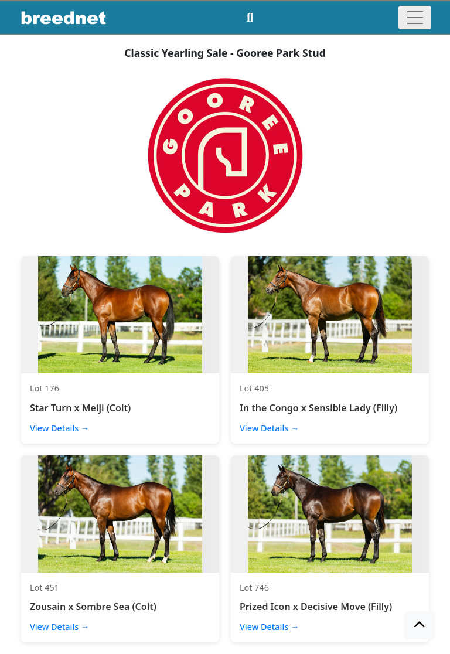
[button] (419, 625)
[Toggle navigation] (414, 17)
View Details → (59, 428)
